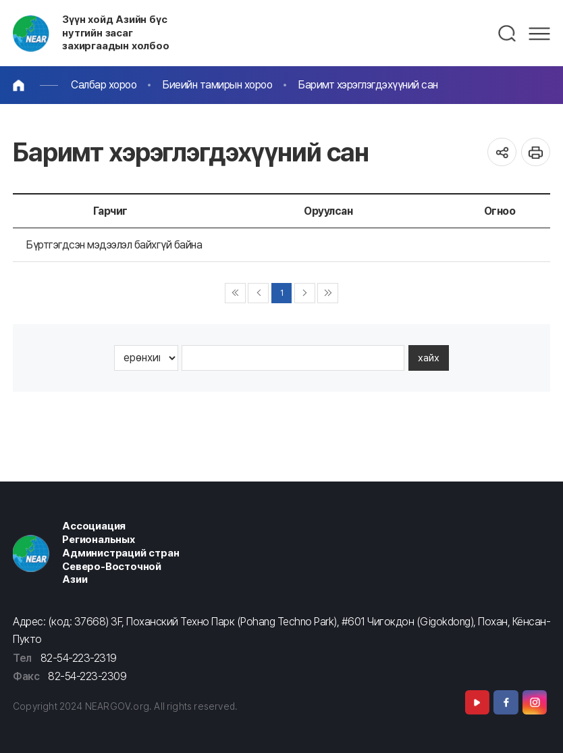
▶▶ (327, 293)
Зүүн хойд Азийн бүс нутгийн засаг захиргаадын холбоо (115, 33)
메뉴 (539, 34)
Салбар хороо (103, 84)
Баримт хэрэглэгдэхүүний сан (368, 84)
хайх (428, 358)
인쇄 (535, 152)
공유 (501, 152)
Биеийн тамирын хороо (217, 84)
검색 (507, 34)
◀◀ (235, 293)
